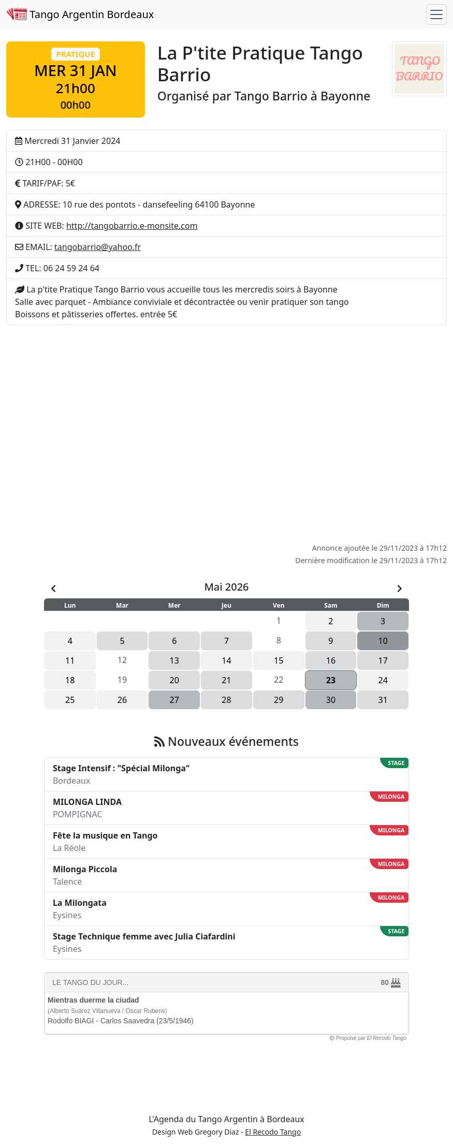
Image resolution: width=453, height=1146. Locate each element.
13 (174, 660)
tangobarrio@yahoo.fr (97, 247)
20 (174, 680)
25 (70, 700)
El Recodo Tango (273, 1132)
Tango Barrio (271, 95)
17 (383, 660)
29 (278, 700)
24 (383, 680)
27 (174, 700)
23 (330, 680)
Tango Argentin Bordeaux (80, 14)
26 (122, 700)
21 (226, 680)
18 (70, 680)
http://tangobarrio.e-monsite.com (132, 225)
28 (226, 700)
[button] (75, 79)
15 (278, 660)
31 (383, 700)
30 (330, 700)
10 (383, 641)
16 (330, 660)
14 (226, 660)
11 (70, 660)
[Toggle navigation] (436, 14)
